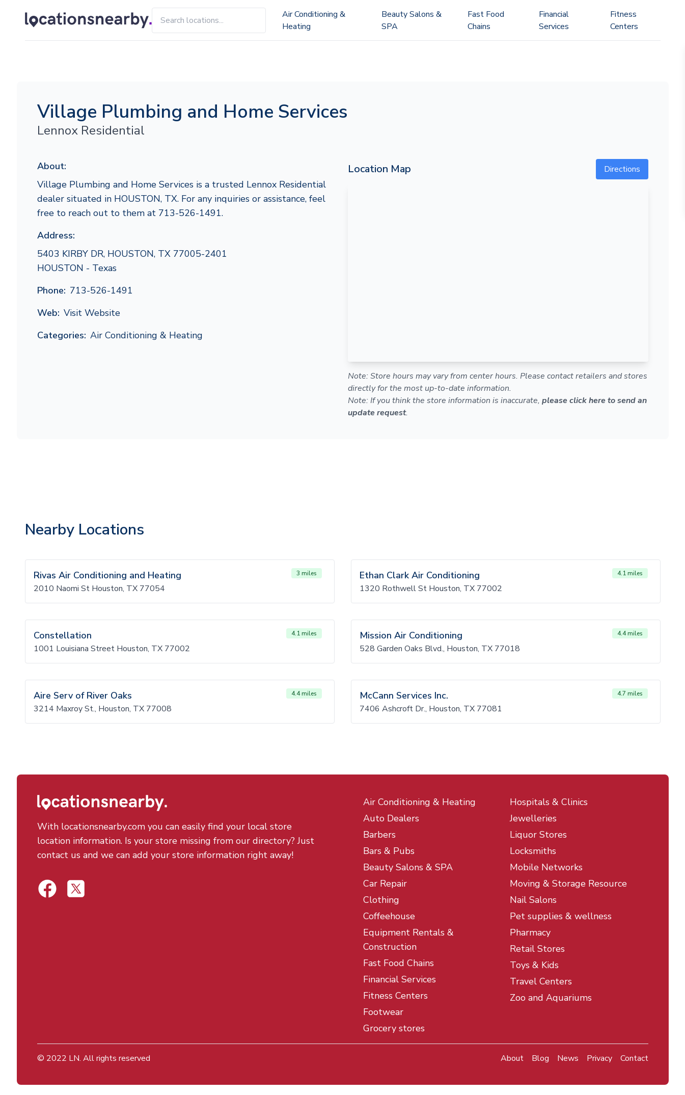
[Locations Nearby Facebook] (76, 888)
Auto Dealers (391, 818)
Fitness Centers (624, 20)
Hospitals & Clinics (549, 802)
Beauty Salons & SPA (411, 20)
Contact (634, 1058)
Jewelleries (533, 818)
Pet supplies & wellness (561, 916)
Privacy (599, 1058)
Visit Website (92, 313)
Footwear (383, 1012)
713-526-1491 (101, 290)
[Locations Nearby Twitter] (47, 888)
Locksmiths (533, 851)
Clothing (381, 900)
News (568, 1058)
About (512, 1058)
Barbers (379, 835)
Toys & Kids (534, 965)
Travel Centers (541, 981)
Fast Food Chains (486, 20)
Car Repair (385, 883)
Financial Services (554, 20)
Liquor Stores (538, 835)
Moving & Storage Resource (568, 883)
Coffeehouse (389, 916)
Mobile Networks (546, 867)
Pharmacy (530, 932)
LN (74, 1058)
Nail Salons (533, 900)
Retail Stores (537, 949)
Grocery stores (394, 1028)
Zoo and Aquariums (551, 998)
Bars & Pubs (389, 851)
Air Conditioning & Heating (313, 20)
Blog (540, 1058)
